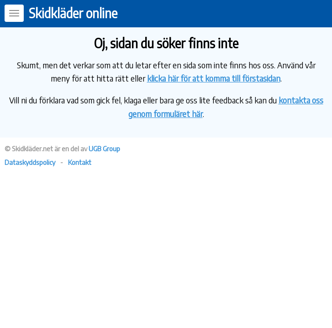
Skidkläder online (73, 13)
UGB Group (104, 148)
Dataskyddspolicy (30, 162)
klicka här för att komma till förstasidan (213, 78)
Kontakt (79, 162)
